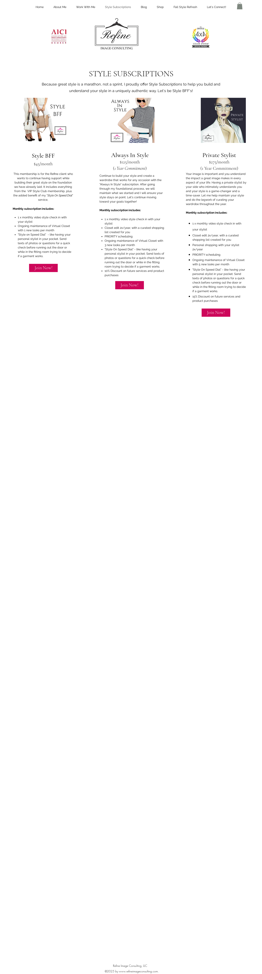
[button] (240, 5)
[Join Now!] (43, 268)
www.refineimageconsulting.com (138, 971)
